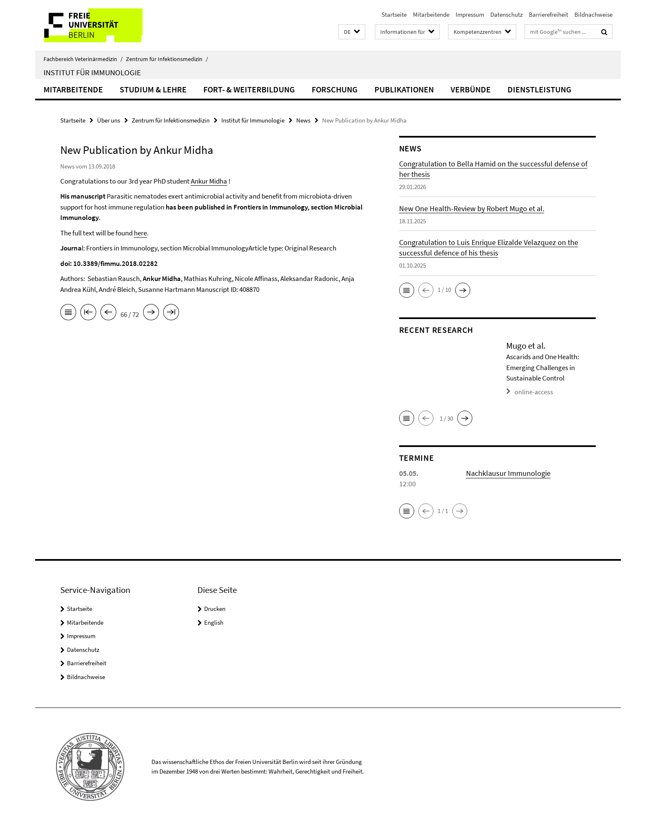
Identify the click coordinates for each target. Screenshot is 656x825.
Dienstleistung (539, 89)
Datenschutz (506, 14)
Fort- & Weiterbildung (249, 89)
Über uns (108, 120)
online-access (532, 391)
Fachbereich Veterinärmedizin (83, 59)
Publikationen (404, 89)
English (213, 622)
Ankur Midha (209, 181)
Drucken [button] (215, 608)
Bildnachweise (593, 14)
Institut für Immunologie (92, 72)
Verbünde (471, 89)
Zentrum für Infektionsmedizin (167, 59)
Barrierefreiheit (548, 14)
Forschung (335, 89)
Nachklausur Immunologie (508, 472)
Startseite (394, 14)
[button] (351, 32)
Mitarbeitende (431, 14)
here (140, 233)
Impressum (470, 14)
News (303, 120)
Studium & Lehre (153, 89)
